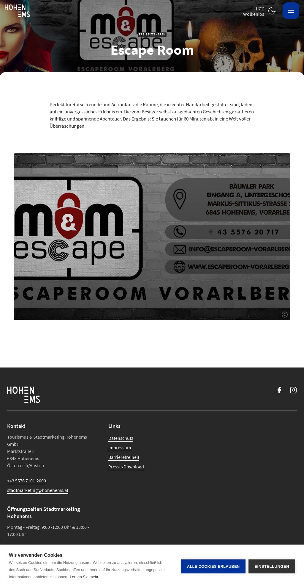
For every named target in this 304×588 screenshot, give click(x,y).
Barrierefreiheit (123, 457)
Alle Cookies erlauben (213, 566)
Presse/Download (126, 467)
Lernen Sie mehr (84, 577)
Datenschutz (120, 438)
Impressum (119, 448)
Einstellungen (271, 566)
